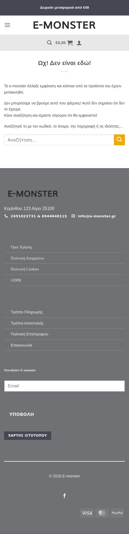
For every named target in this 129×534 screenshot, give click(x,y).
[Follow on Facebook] (64, 495)
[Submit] (119, 139)
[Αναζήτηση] (49, 42)
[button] (7, 25)
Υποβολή (21, 414)
